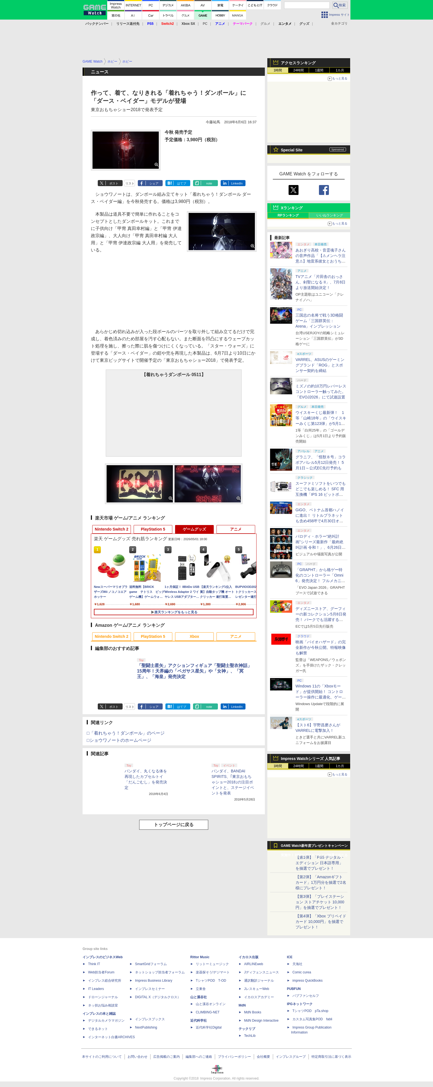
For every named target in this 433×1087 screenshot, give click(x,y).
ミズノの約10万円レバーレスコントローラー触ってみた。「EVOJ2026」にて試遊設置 (320, 391)
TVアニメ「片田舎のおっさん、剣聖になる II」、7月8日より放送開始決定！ (320, 282)
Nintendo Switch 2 (111, 529)
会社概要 (263, 1057)
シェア (154, 183)
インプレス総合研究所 (104, 980)
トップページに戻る (174, 824)
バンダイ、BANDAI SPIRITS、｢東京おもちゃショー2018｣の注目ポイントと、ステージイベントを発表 (233, 782)
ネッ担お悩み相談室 (103, 1005)
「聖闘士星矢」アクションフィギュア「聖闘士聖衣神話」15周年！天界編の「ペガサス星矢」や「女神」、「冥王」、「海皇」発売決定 (194, 671)
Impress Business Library (153, 980)
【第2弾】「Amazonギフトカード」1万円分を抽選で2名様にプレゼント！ (320, 882)
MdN (242, 1005)
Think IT (94, 964)
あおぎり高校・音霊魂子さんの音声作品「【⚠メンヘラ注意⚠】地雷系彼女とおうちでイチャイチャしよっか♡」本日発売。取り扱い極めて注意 (320, 261)
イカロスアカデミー (259, 997)
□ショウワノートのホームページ (119, 740)
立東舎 (201, 989)
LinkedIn (237, 183)
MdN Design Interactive (261, 1020)
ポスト (113, 183)
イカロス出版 (248, 957)
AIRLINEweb (253, 964)
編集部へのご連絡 (199, 1057)
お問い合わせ (137, 1057)
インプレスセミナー (150, 989)
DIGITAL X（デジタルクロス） (158, 997)
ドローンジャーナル (103, 997)
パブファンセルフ (305, 996)
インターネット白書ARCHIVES (111, 1037)
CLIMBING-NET (208, 1012)
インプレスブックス (150, 1019)
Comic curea (301, 972)
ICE (289, 957)
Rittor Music (199, 957)
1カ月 (340, 70)
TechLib (249, 1036)
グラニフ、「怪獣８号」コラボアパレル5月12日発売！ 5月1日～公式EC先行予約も (320, 462)
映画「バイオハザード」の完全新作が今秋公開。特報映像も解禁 (320, 647)
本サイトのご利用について (102, 1057)
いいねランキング (329, 215)
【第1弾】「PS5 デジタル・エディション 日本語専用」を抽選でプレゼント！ (320, 863)
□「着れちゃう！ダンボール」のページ (126, 733)
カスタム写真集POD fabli (312, 1019)
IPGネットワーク (300, 1004)
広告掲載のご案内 (166, 1057)
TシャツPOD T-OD (211, 980)
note (209, 183)
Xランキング (292, 208)
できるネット (98, 1029)
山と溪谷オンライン (211, 1004)
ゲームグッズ (194, 529)
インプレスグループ (291, 1057)
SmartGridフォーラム (151, 964)
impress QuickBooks (307, 980)
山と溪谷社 (198, 997)
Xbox (194, 636)
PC (205, 24)
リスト (129, 183)
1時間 (278, 70)
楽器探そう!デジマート (213, 972)
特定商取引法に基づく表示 (331, 1057)
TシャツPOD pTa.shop (310, 1011)
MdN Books (252, 1012)
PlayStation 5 (153, 529)
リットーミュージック (212, 964)
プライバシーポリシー (234, 1057)
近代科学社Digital (208, 1027)
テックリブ (247, 1029)
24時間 (298, 70)
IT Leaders (96, 989)
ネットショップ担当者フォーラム (160, 972)
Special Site (292, 150)
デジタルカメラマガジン (106, 1020)
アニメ (236, 529)
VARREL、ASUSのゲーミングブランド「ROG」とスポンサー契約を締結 (319, 365)
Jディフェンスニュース (261, 972)
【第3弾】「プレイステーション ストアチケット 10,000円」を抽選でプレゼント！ (319, 902)
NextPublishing (146, 1027)
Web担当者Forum (101, 972)
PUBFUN (294, 989)
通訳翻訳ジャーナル (259, 980)
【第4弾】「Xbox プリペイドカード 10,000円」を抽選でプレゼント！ (320, 921)
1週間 (319, 70)
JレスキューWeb (256, 989)
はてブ (181, 183)
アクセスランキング (298, 63)
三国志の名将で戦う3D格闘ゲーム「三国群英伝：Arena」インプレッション (319, 320)
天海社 (297, 964)
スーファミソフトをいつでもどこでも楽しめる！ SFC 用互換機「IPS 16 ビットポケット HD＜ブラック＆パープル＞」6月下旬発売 (320, 494)
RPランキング (288, 215)
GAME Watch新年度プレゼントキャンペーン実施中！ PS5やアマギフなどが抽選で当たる (314, 847)
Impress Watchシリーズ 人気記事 (310, 758)
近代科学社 (198, 1020)
